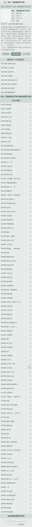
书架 (5, 2)
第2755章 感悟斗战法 (16, 24)
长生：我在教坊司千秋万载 (22, 6)
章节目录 (16, 54)
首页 (2, 6)
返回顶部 (29, 367)
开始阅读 (6, 54)
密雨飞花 (19, 13)
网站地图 (21, 524)
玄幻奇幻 (8, 6)
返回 (2, 2)
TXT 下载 (26, 54)
